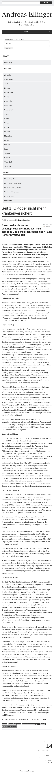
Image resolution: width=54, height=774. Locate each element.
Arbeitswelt (8, 79)
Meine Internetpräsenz (12, 188)
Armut (4, 724)
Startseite (8, 201)
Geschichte (8, 101)
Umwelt (7, 158)
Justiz (6, 114)
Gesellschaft (9, 105)
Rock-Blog (8, 62)
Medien (7, 132)
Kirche (7, 119)
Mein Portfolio (9, 179)
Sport (6, 149)
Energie (7, 97)
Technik (7, 153)
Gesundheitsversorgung (30, 724)
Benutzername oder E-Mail (14, 39)
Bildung (7, 88)
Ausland (7, 84)
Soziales (7, 145)
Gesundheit (8, 110)
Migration (8, 136)
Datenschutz (9, 196)
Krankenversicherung (9, 726)
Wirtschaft (8, 162)
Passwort (8, 43)
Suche (46, 2)
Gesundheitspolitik (14, 724)
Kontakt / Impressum (12, 192)
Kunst (6, 127)
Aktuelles (8, 75)
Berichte (18, 220)
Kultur (6, 123)
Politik (6, 140)
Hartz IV (42, 724)
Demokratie (8, 92)
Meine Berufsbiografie (12, 183)
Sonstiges (7, 166)
